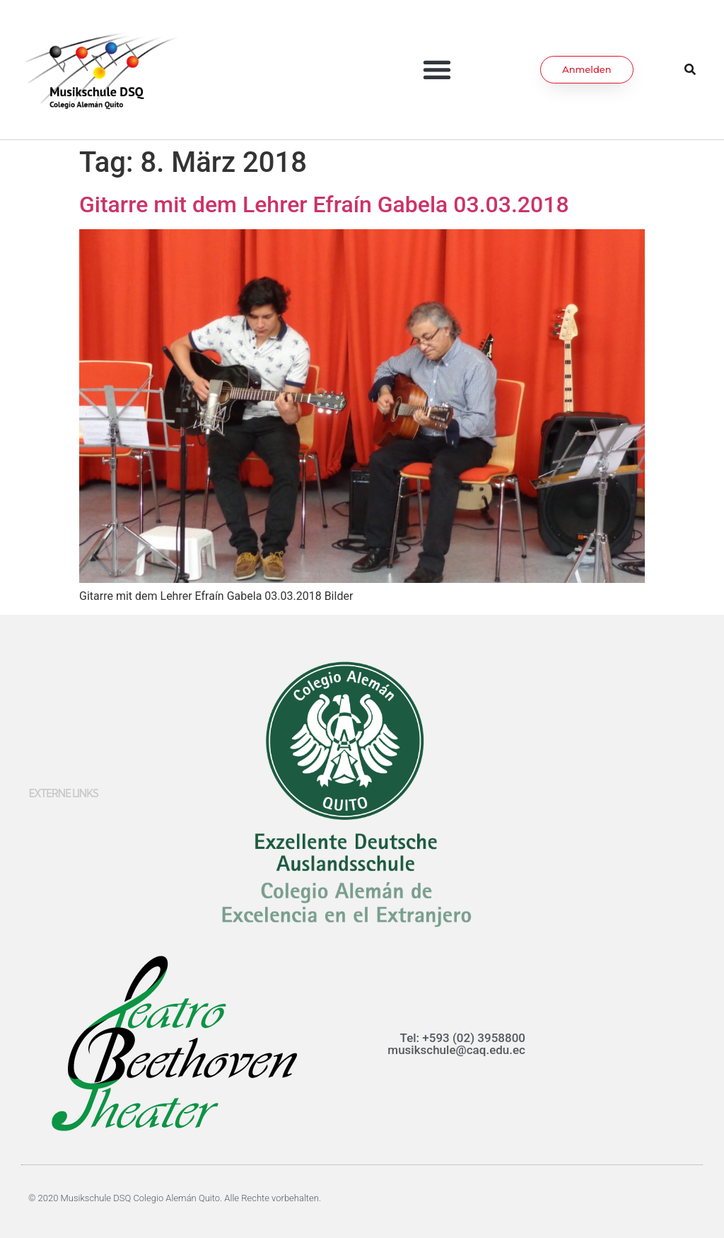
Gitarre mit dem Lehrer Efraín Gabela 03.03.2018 (324, 204)
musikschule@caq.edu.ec (456, 1050)
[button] (437, 69)
